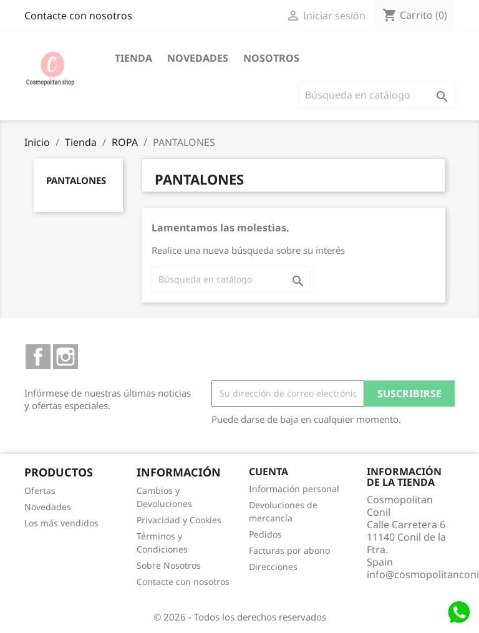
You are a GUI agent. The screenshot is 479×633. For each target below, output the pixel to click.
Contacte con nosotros (78, 15)
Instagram (65, 356)
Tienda (133, 58)
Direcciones (273, 567)
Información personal (294, 489)
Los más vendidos (61, 523)
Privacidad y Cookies (179, 520)
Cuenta (268, 471)
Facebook (38, 356)
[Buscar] (376, 95)
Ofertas (40, 490)
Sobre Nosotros (169, 565)
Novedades (197, 58)
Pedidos (265, 534)
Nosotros (271, 58)
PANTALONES (76, 180)
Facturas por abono (289, 550)
